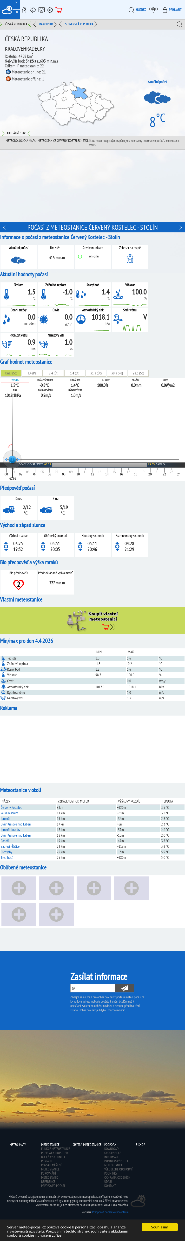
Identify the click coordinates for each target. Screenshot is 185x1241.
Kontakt (110, 1186)
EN (16, 12)
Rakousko (46, 24)
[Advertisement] (92, 186)
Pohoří (5, 841)
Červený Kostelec (11, 807)
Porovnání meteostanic (49, 1175)
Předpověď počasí (53, 1186)
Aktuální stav (16, 133)
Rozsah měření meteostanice (51, 1167)
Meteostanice (32, 9)
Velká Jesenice (9, 813)
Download (111, 1149)
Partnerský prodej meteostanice (116, 1163)
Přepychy (6, 852)
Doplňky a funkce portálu (53, 1159)
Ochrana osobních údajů (117, 1179)
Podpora (50, 9)
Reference (48, 1181)
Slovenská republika (79, 24)
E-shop (58, 9)
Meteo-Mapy (24, 9)
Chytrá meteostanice (41, 9)
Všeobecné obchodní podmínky (118, 1171)
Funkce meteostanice (55, 1149)
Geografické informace (112, 1155)
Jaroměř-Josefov (10, 829)
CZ (16, 2)
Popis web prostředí (54, 1153)
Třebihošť (7, 857)
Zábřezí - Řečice (10, 846)
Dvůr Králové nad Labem (16, 824)
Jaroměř (5, 818)
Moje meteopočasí (154, 9)
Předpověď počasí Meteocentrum (110, 1212)
